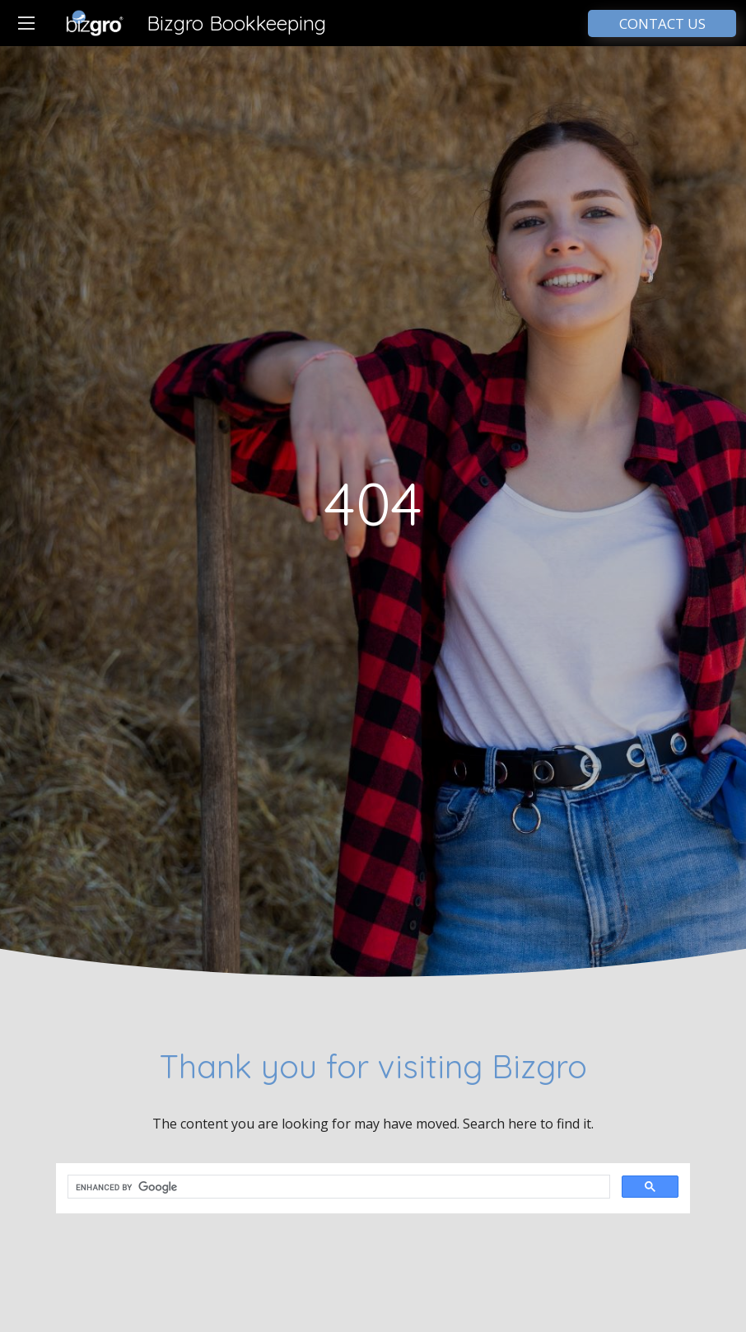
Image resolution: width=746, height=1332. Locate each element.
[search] (337, 1187)
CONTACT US (662, 23)
